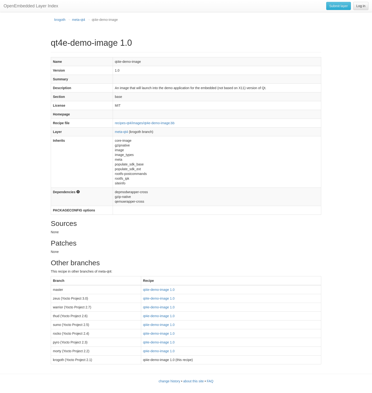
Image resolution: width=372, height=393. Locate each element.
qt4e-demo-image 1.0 (159, 290)
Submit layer (338, 6)
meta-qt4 (78, 20)
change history (169, 381)
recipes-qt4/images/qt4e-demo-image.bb (144, 123)
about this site (193, 381)
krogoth (59, 20)
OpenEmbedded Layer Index (31, 6)
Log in (360, 6)
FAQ (210, 381)
